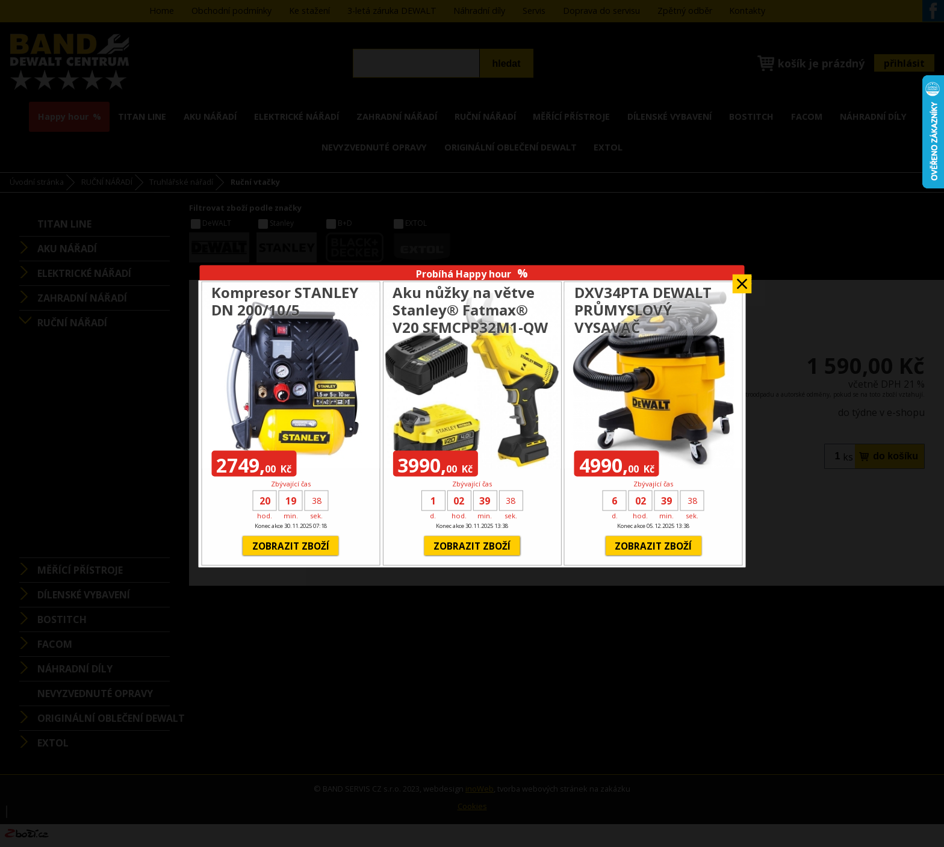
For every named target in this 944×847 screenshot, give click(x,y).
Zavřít (742, 279)
